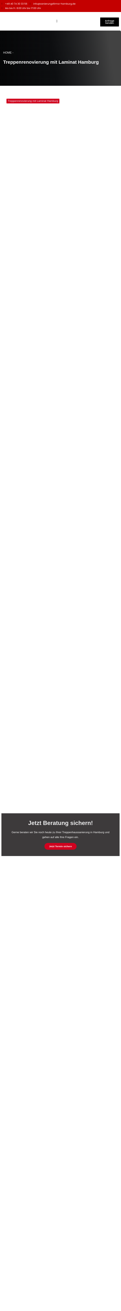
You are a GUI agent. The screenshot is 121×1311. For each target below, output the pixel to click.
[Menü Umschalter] (57, 21)
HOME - (8, 53)
